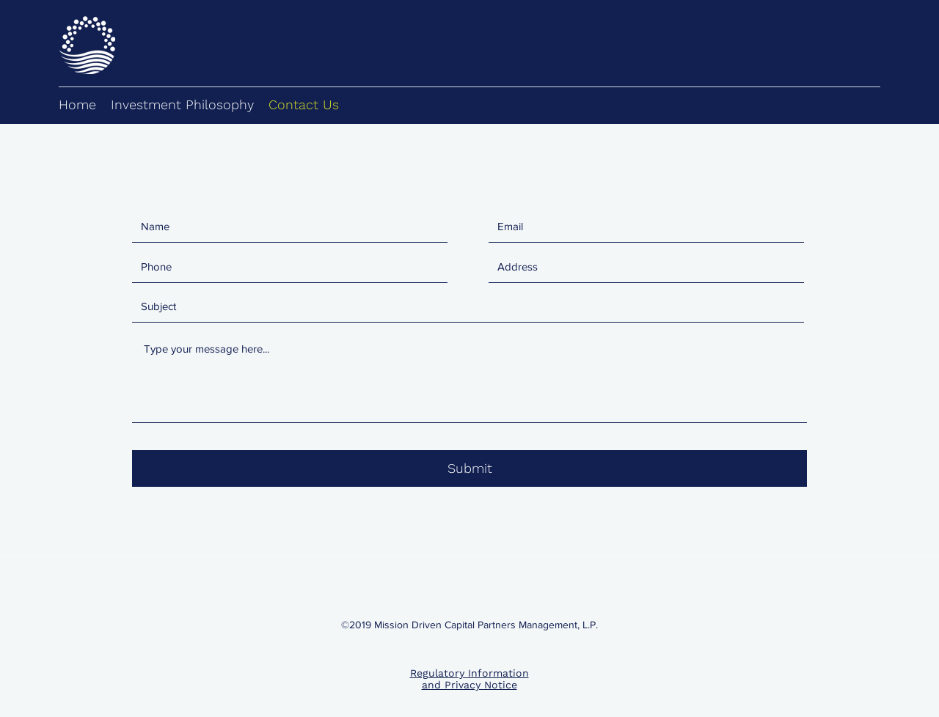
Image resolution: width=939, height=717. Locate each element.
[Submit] (469, 468)
